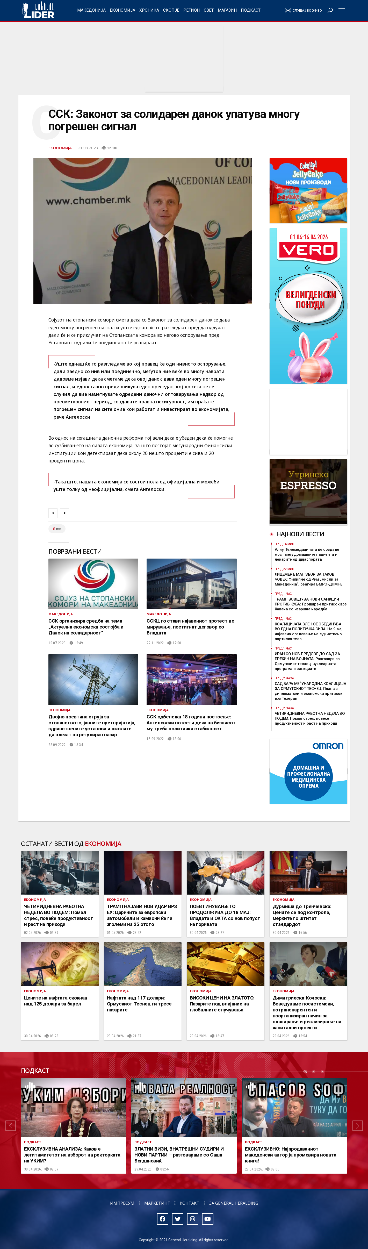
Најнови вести (300, 534)
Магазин (227, 10)
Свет (209, 10)
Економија (122, 10)
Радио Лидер (38, 10)
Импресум (122, 1203)
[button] (10, 1126)
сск (58, 529)
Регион (191, 10)
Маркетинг (157, 1203)
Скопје (171, 10)
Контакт (189, 1203)
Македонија (91, 10)
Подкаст (251, 10)
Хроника (149, 10)
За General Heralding (233, 1203)
